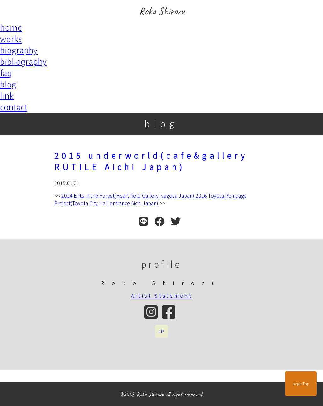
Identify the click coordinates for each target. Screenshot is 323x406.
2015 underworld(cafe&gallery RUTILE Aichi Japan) (151, 161)
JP (161, 331)
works (11, 39)
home (11, 28)
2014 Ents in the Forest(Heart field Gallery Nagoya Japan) (127, 195)
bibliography (23, 62)
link (7, 96)
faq (6, 73)
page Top (300, 383)
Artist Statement (161, 295)
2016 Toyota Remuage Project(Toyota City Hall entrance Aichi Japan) (150, 199)
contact (13, 107)
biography (19, 50)
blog (8, 84)
